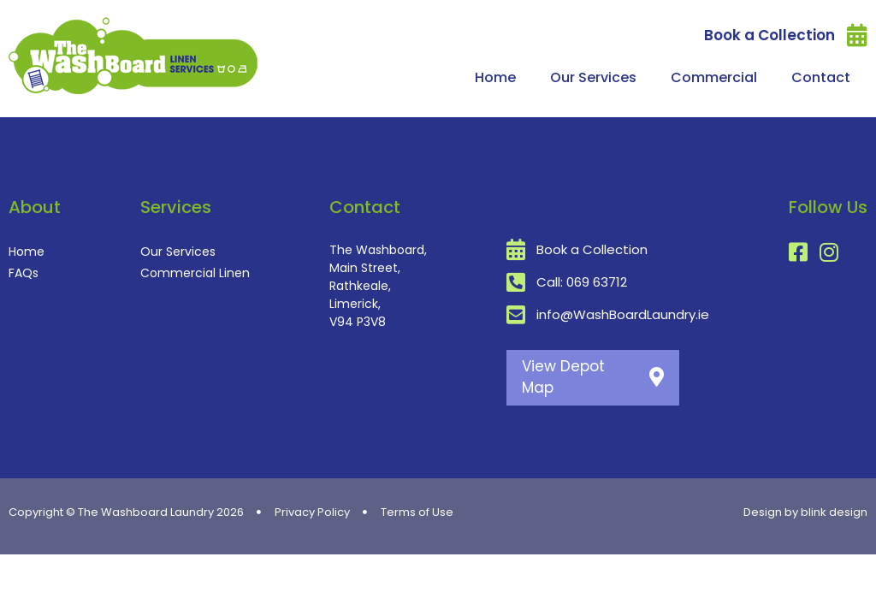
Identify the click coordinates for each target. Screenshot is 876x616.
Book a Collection (785, 36)
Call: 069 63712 (581, 282)
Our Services (178, 251)
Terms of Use (417, 512)
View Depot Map (593, 377)
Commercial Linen (195, 272)
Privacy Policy (312, 512)
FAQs (23, 272)
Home (26, 251)
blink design (834, 512)
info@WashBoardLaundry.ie (622, 314)
